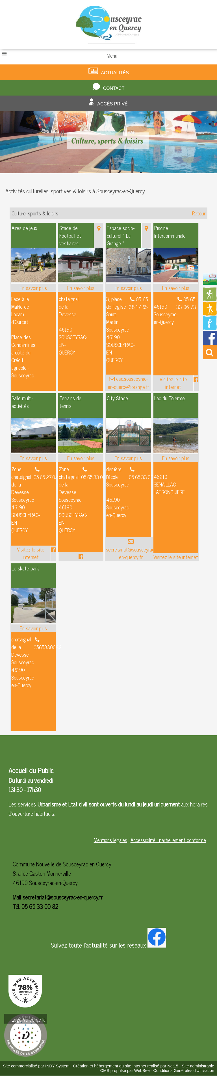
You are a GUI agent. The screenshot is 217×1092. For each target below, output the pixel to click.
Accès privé (112, 103)
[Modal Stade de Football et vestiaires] (80, 280)
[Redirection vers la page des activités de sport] (210, 314)
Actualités (115, 72)
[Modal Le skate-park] (33, 620)
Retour (198, 213)
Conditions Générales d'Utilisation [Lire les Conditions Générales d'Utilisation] (183, 1070)
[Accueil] (109, 24)
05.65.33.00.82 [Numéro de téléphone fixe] (96, 477)
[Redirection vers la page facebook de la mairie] (210, 342)
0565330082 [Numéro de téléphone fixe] (48, 647)
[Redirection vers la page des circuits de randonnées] (210, 299)
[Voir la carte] (98, 235)
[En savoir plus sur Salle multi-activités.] (33, 458)
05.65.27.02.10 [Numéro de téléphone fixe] (49, 477)
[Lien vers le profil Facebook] (195, 383)
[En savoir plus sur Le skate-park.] (33, 628)
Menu (112, 55)
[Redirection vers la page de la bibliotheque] (210, 328)
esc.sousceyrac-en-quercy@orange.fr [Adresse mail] (128, 383)
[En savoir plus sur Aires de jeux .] (33, 288)
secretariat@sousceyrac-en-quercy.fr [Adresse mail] (131, 553)
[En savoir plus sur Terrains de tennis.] (80, 458)
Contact (113, 88)
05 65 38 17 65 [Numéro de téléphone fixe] (138, 303)
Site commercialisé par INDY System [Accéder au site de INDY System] (36, 1066)
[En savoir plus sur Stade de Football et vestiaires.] (80, 288)
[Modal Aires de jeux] (33, 280)
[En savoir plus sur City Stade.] (128, 458)
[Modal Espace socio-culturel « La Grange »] (128, 280)
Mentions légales (110, 840)
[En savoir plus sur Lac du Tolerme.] (175, 458)
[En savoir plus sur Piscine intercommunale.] (175, 288)
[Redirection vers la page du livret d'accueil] (210, 282)
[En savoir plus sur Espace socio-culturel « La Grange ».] (128, 288)
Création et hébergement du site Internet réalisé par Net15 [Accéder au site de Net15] (125, 1066)
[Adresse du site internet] (173, 383)
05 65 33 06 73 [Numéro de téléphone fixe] (186, 303)
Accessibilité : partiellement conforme (168, 840)
